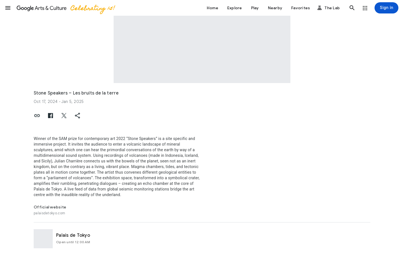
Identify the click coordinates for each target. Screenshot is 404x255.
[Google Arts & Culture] (65, 8)
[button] (8, 8)
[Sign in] (386, 7)
